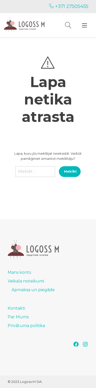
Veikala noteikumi (26, 281)
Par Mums (18, 316)
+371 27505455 (68, 6)
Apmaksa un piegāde (33, 289)
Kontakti (16, 308)
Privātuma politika (26, 325)
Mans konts (19, 272)
